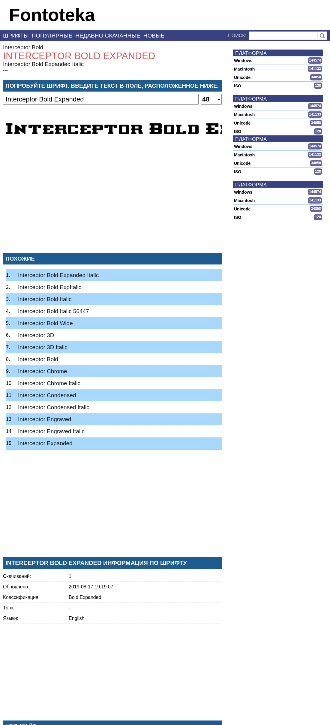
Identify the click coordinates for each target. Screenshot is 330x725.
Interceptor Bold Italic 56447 (53, 311)
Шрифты (16, 35)
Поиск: (237, 35)
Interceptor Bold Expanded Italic (43, 64)
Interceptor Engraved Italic (51, 431)
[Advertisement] (112, 204)
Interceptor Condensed (47, 395)
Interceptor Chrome (42, 371)
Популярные (52, 35)
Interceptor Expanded (45, 443)
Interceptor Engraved (44, 419)
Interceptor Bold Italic (44, 299)
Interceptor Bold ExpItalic (49, 287)
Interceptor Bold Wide (45, 323)
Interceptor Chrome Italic (49, 383)
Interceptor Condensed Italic (53, 407)
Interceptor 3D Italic (43, 347)
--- (5, 70)
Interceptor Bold (23, 47)
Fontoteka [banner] (52, 15)
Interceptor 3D (36, 335)
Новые (154, 35)
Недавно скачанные (107, 35)
